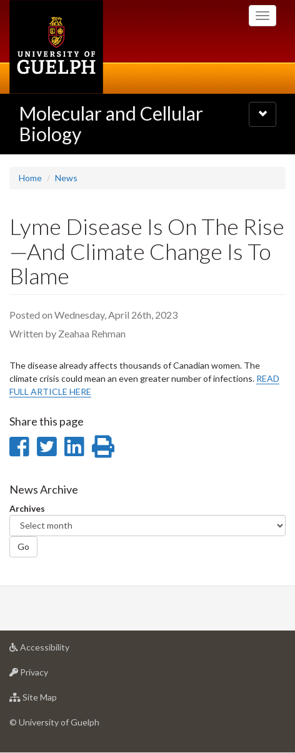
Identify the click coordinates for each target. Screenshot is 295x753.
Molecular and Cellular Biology (111, 123)
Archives (27, 508)
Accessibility (59, 650)
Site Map (52, 700)
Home (30, 177)
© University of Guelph (54, 722)
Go (23, 546)
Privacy (48, 675)
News (66, 177)
